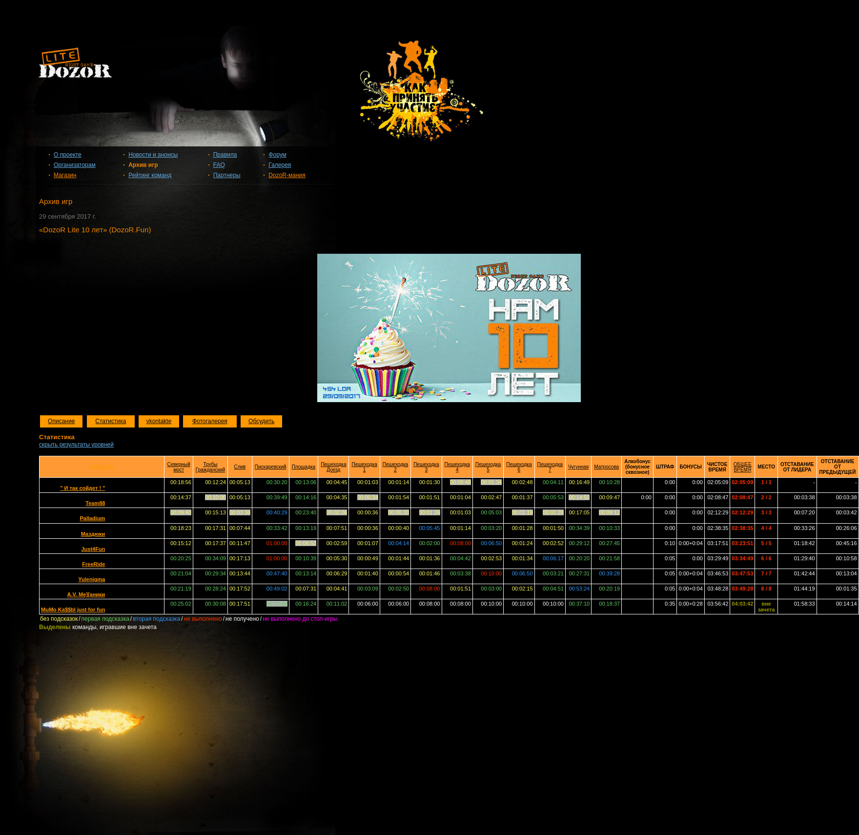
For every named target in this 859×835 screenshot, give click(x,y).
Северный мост (178, 467)
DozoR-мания (286, 175)
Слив (239, 466)
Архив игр (143, 165)
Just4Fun (93, 549)
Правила (225, 154)
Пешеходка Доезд (333, 467)
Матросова (606, 466)
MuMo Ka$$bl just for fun (73, 609)
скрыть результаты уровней (76, 444)
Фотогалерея (209, 421)
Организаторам (75, 165)
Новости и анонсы (153, 154)
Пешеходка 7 (550, 467)
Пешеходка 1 (364, 467)
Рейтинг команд (149, 175)
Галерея (279, 165)
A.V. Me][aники (86, 594)
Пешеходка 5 (488, 467)
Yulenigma (91, 579)
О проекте (68, 154)
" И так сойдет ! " (82, 488)
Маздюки (93, 534)
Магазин (65, 175)
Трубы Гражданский (210, 467)
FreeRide (93, 564)
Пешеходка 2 (395, 467)
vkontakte (158, 421)
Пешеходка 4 (457, 467)
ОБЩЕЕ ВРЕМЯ (743, 467)
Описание (61, 421)
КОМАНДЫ (101, 466)
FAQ (219, 165)
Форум (277, 154)
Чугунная (578, 466)
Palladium (92, 518)
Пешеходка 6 (519, 467)
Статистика (110, 421)
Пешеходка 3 (426, 467)
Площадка (303, 466)
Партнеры (227, 175)
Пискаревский (270, 466)
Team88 (95, 503)
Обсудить (261, 421)
